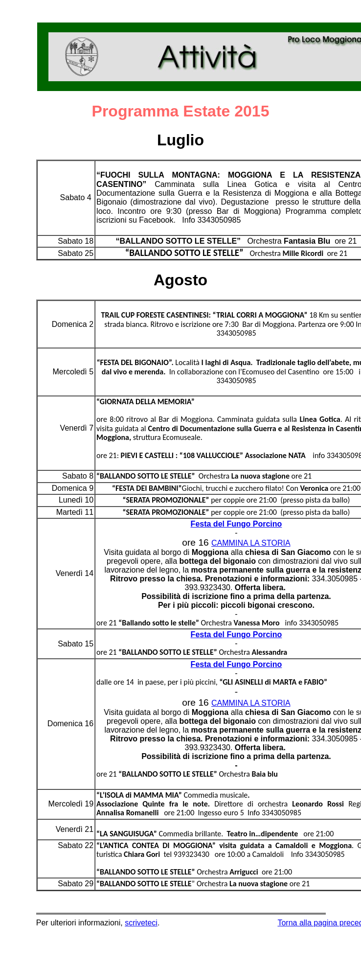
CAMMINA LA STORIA (251, 543)
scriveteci (141, 923)
